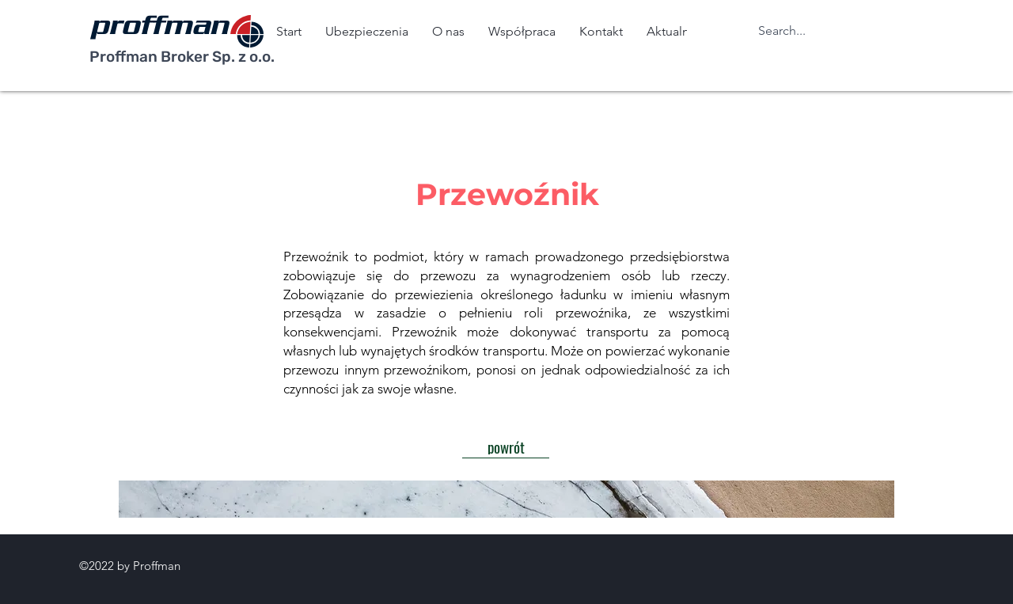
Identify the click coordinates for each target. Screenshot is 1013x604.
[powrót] (505, 446)
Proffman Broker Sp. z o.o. (182, 56)
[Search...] (795, 31)
